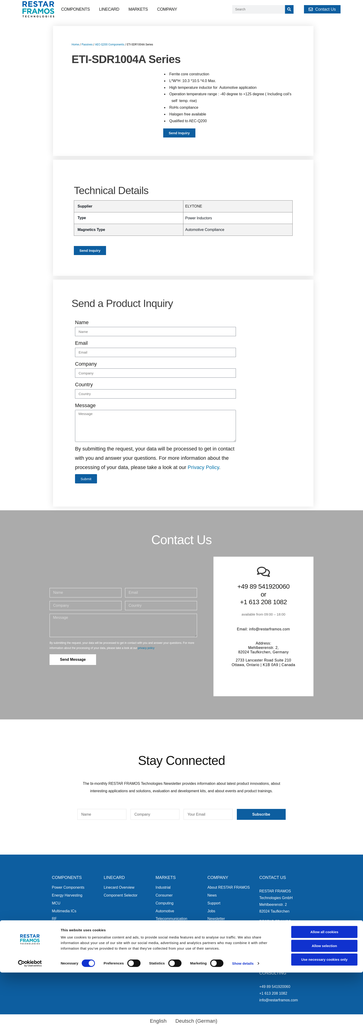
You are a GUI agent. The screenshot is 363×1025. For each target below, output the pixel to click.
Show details (243, 1016)
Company (167, 9)
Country (84, 384)
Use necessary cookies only (324, 1012)
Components (75, 9)
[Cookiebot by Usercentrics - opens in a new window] (30, 1015)
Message (85, 405)
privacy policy (146, 648)
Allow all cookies (324, 984)
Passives (87, 44)
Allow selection (324, 998)
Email (81, 343)
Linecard (109, 9)
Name (82, 322)
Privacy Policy (203, 467)
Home (75, 44)
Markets (138, 9)
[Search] (289, 9)
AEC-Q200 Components (109, 44)
